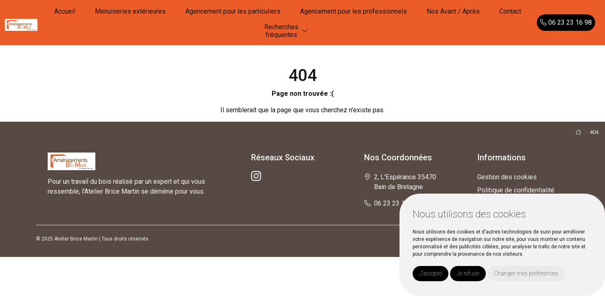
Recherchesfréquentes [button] (281, 31)
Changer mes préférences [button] (526, 273)
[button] (305, 31)
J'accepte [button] (430, 273)
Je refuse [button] (468, 273)
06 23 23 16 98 (566, 22)
